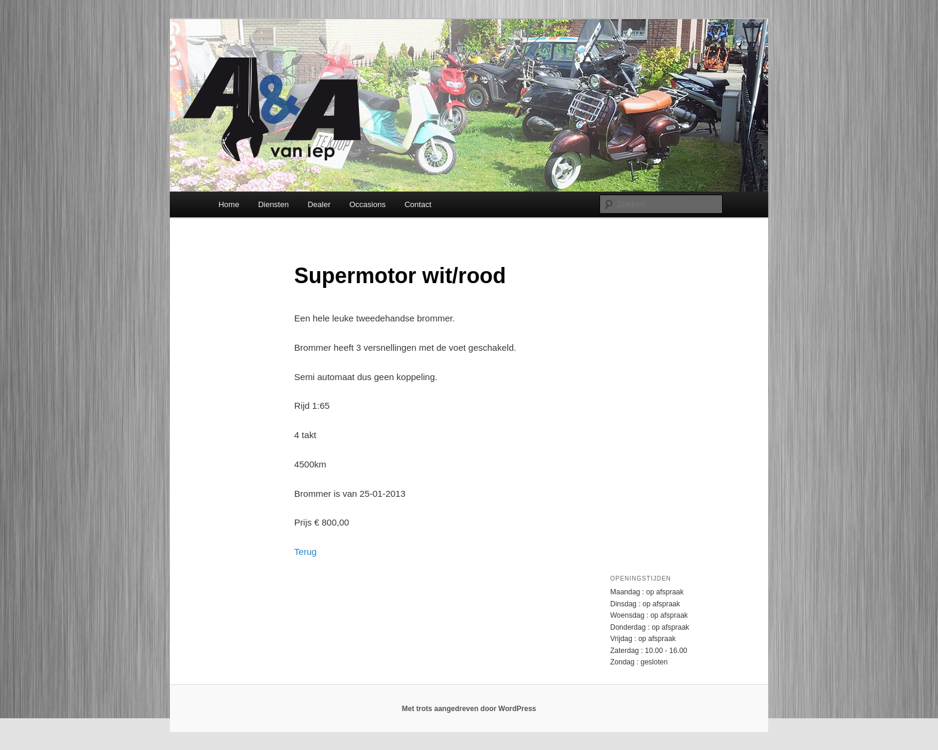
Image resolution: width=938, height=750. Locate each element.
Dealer (318, 204)
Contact (417, 204)
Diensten (273, 204)
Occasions (367, 204)
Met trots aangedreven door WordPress (469, 709)
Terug (305, 551)
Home (228, 204)
